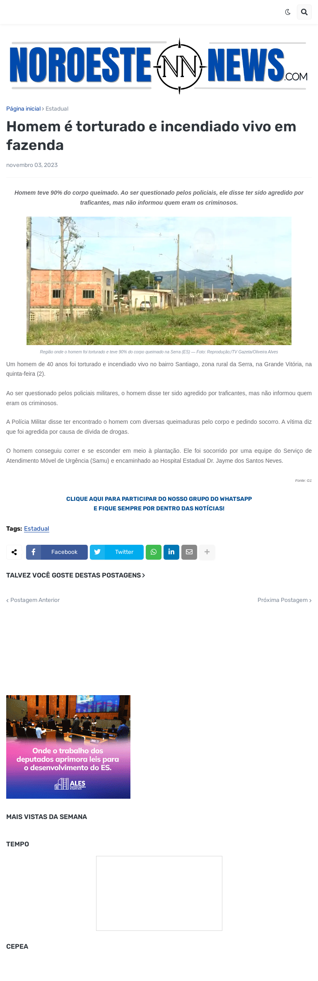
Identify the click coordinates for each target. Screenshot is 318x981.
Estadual (57, 109)
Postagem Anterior (35, 600)
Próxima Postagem (283, 600)
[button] (288, 12)
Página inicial (23, 109)
